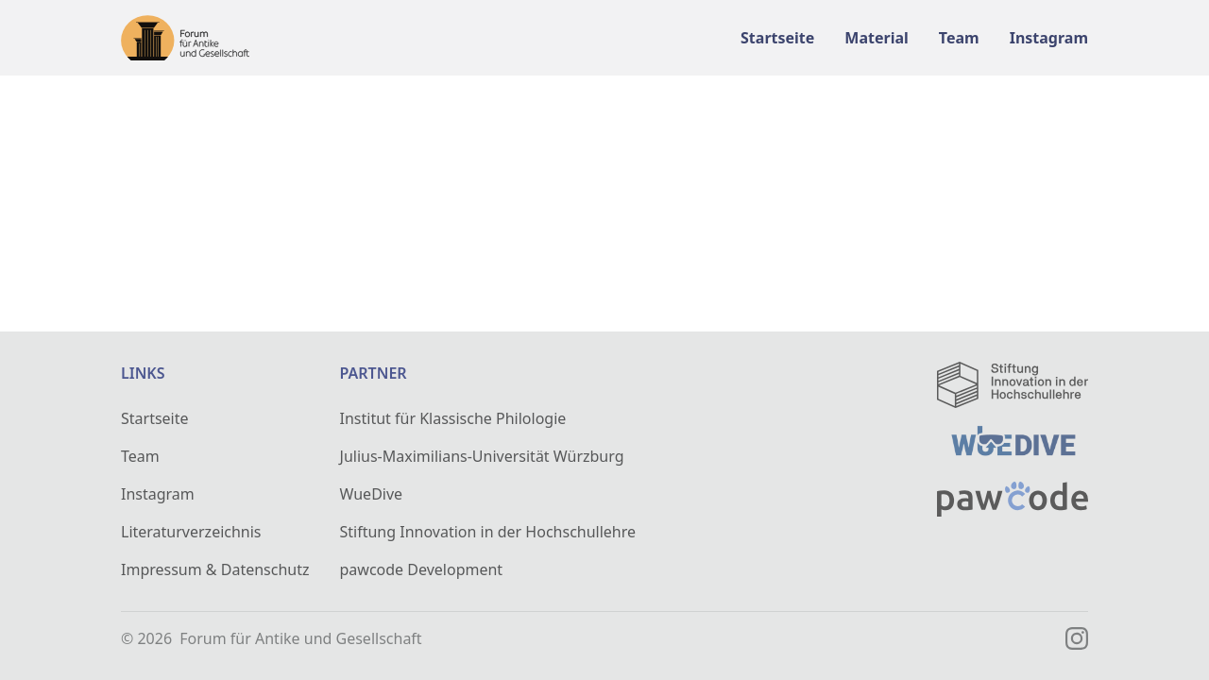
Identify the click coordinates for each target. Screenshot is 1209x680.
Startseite (155, 418)
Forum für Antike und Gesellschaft (300, 638)
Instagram (158, 494)
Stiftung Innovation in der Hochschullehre (488, 531)
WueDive (371, 494)
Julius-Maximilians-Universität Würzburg (482, 456)
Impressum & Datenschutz (215, 569)
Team (140, 456)
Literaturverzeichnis (191, 531)
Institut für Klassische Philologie (453, 418)
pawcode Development (421, 569)
